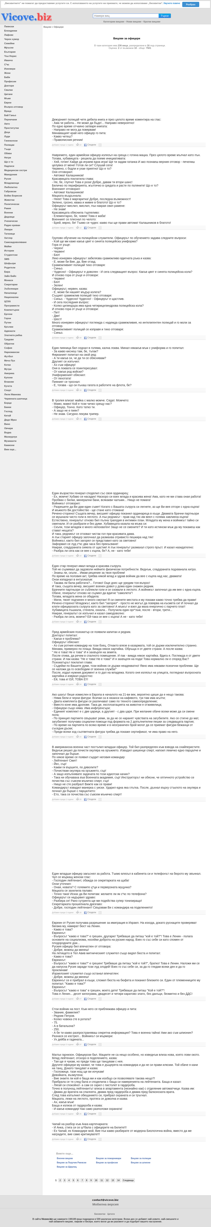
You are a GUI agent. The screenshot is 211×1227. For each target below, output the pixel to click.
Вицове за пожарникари (108, 1158)
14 (118, 1180)
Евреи (7, 102)
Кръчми (8, 326)
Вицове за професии (107, 1162)
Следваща (128, 1180)
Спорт (7, 390)
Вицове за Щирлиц (67, 1167)
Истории (9, 250)
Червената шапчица (15, 398)
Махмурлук (10, 436)
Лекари (8, 229)
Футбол (8, 356)
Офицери (59, 27)
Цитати (111, 1214)
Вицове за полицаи (141, 1158)
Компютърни (11, 310)
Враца (7, 111)
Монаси (8, 280)
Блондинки (10, 30)
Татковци (9, 233)
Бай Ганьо (10, 115)
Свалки (8, 90)
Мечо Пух (9, 360)
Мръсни (8, 47)
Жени (7, 73)
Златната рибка (13, 335)
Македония (10, 174)
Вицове (47, 27)
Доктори (9, 85)
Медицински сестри (15, 170)
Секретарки (11, 284)
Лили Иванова (12, 394)
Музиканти (10, 441)
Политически (11, 204)
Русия (7, 178)
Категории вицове (113, 21)
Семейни (9, 43)
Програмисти (11, 305)
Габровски (10, 191)
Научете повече (172, 3)
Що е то (8, 162)
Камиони (9, 445)
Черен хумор (11, 39)
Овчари (8, 428)
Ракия (7, 208)
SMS (6, 259)
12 (107, 1180)
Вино (7, 424)
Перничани (10, 119)
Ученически (11, 221)
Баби (7, 77)
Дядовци (9, 216)
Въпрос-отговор (13, 107)
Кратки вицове (151, 21)
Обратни (9, 343)
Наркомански (11, 352)
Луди (7, 136)
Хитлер (8, 238)
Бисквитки (99, 1214)
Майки (7, 246)
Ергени (8, 314)
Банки (7, 407)
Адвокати (9, 331)
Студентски (11, 255)
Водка (7, 432)
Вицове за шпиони (140, 1162)
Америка (9, 373)
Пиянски (9, 26)
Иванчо (8, 60)
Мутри (7, 369)
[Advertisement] (127, 81)
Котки (7, 365)
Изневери (9, 68)
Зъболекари (11, 288)
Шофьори (10, 263)
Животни (9, 200)
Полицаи (9, 145)
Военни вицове (65, 1158)
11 (102, 1180)
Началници (10, 293)
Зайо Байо (10, 276)
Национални (11, 297)
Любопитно (11, 187)
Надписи (9, 166)
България (10, 52)
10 (96, 1180)
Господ (8, 411)
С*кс (6, 64)
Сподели (90, 145)
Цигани (8, 94)
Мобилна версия (105, 1204)
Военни (8, 212)
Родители (9, 267)
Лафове (8, 35)
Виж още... (10, 449)
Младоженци (11, 183)
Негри (7, 157)
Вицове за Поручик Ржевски (71, 1162)
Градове (9, 339)
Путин (7, 322)
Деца (7, 132)
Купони (8, 377)
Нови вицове (133, 21)
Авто (7, 123)
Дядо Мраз (10, 420)
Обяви (8, 153)
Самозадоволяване (15, 242)
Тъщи (7, 149)
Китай (7, 415)
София (8, 348)
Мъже (7, 98)
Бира (7, 271)
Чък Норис (10, 56)
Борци (8, 403)
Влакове (9, 381)
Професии (10, 81)
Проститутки (11, 128)
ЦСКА (7, 301)
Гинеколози (11, 140)
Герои (7, 318)
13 (113, 1180)
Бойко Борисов (13, 195)
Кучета (8, 386)
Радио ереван (12, 225)
